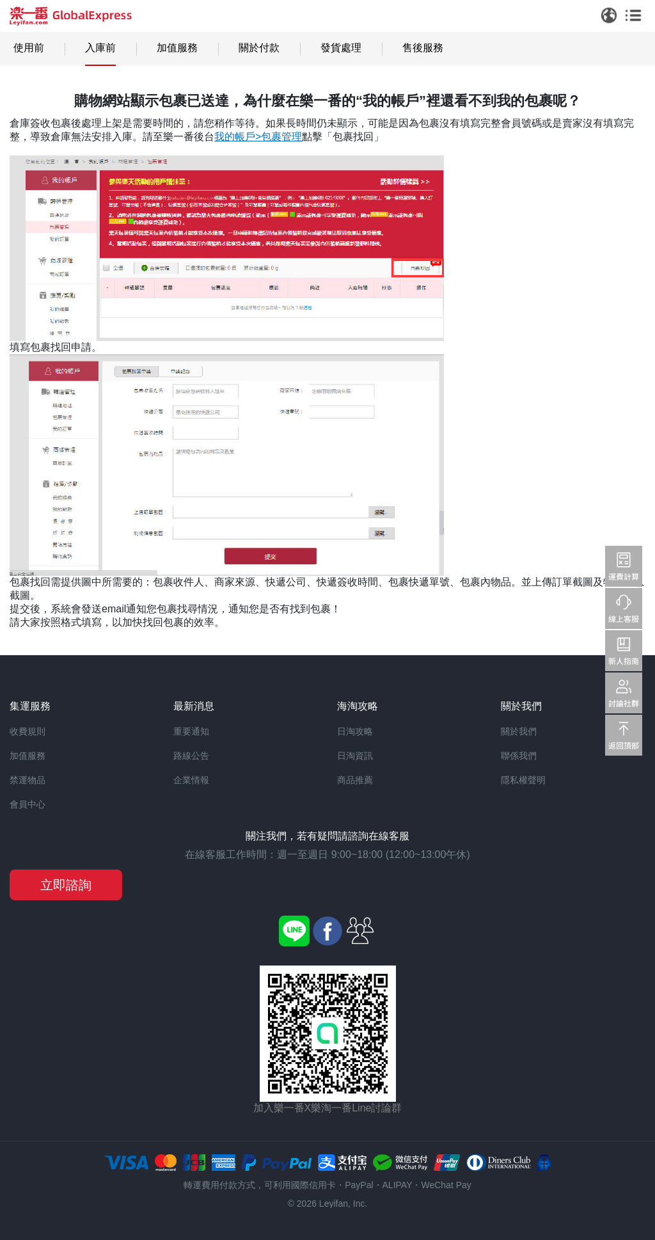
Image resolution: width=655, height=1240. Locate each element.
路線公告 (191, 756)
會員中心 (27, 804)
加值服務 (177, 47)
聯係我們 (519, 756)
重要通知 (191, 731)
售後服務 (422, 47)
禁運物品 (27, 780)
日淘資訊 (355, 756)
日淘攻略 (355, 731)
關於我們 (519, 731)
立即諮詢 (65, 885)
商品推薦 (355, 780)
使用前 (28, 47)
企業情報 (191, 780)
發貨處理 (340, 47)
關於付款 (259, 47)
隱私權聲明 (523, 780)
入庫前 (100, 47)
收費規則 (27, 731)
